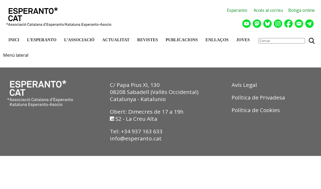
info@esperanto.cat (136, 138)
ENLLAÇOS (216, 40)
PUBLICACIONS (182, 40)
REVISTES (147, 40)
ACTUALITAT (116, 40)
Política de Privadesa (258, 97)
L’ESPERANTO (41, 40)
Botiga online (301, 10)
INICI (13, 40)
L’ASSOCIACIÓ (79, 40)
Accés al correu (268, 10)
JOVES (243, 40)
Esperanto (237, 10)
